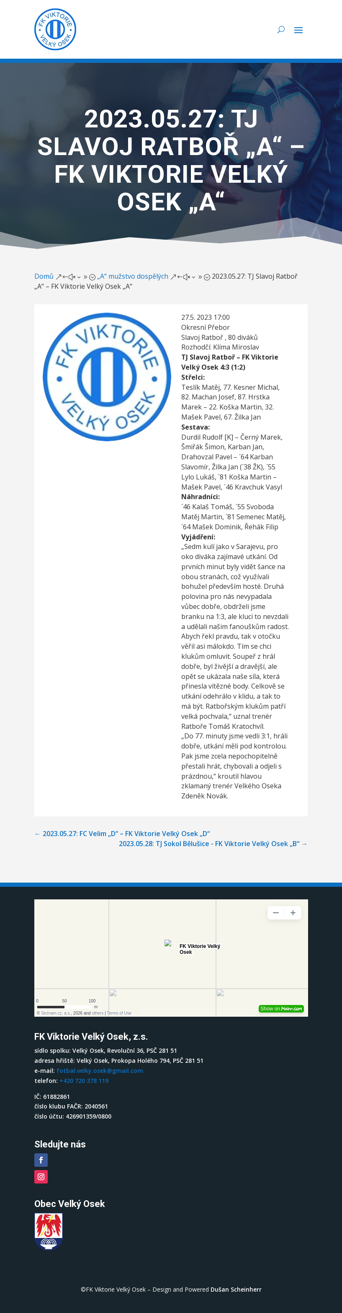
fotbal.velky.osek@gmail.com (100, 1071)
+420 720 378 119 (83, 1081)
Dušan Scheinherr (236, 1289)
